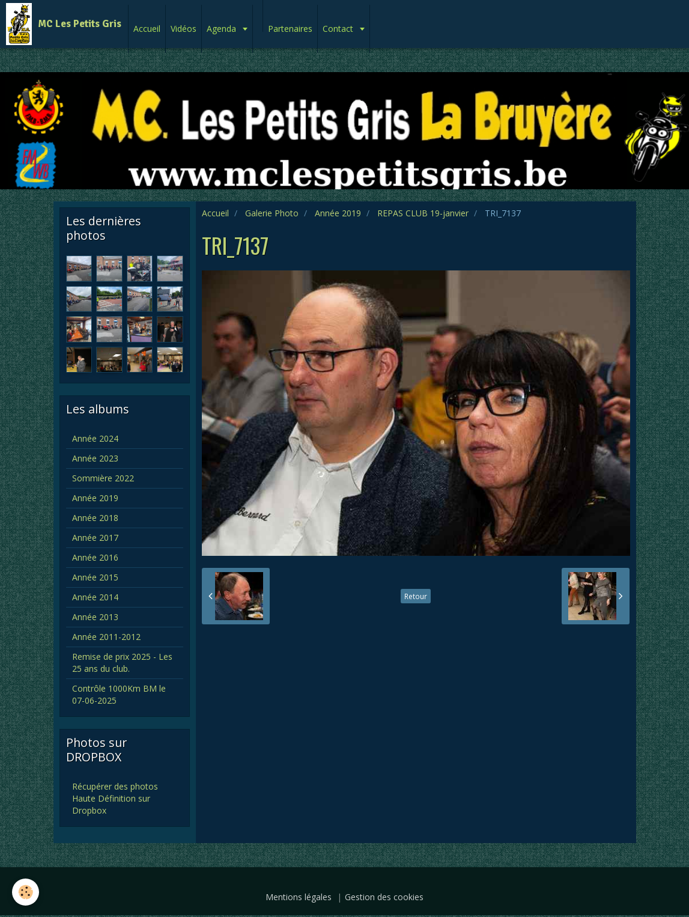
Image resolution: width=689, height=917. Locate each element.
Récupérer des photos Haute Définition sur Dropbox (115, 798)
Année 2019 (338, 213)
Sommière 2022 (103, 478)
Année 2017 (95, 537)
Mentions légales (299, 897)
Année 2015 (95, 577)
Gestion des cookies (384, 897)
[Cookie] (25, 892)
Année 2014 (95, 597)
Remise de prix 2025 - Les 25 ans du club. (122, 662)
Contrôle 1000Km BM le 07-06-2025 (119, 694)
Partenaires (290, 28)
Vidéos (183, 28)
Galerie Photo (272, 213)
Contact (339, 28)
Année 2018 (95, 517)
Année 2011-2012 (106, 636)
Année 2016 (95, 557)
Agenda (222, 28)
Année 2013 (95, 617)
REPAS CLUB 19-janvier (423, 213)
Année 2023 (95, 458)
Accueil (146, 28)
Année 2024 (95, 438)
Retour (415, 596)
